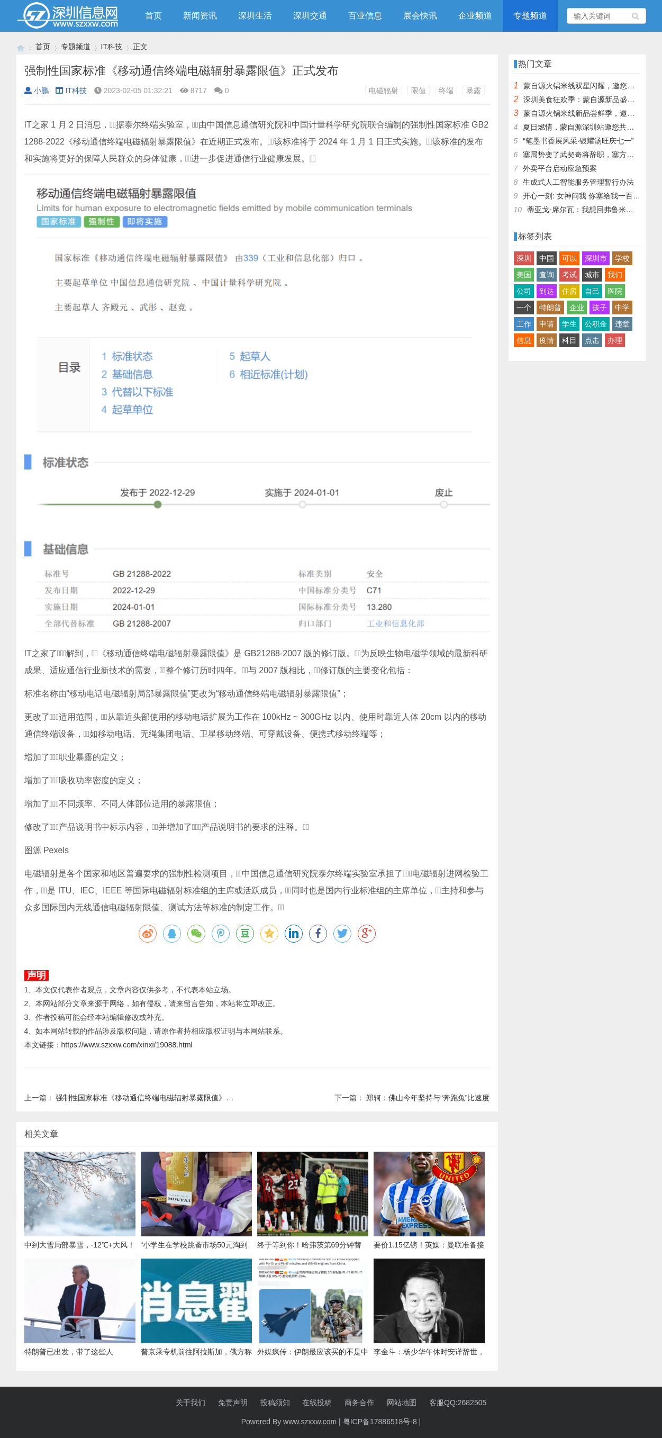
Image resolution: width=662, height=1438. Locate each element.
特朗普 (550, 307)
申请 (546, 324)
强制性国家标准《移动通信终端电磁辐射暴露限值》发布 (148, 1097)
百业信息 (365, 15)
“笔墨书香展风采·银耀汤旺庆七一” (578, 141)
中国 (546, 258)
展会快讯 (420, 15)
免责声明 (233, 1402)
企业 (576, 307)
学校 (622, 258)
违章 (622, 324)
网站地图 (401, 1402)
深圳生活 (255, 15)
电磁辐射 (383, 90)
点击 (592, 340)
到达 (546, 291)
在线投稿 (317, 1402)
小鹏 (36, 90)
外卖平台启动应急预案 (560, 168)
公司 (523, 291)
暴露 (473, 90)
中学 (622, 307)
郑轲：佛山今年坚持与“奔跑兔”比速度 (427, 1097)
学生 (569, 324)
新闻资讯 (200, 15)
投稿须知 (275, 1402)
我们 (614, 274)
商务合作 (359, 1402)
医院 (614, 291)
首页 (153, 15)
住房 (569, 291)
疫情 (546, 340)
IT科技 (111, 46)
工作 (523, 324)
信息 (523, 340)
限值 (418, 90)
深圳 (523, 258)
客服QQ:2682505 (457, 1402)
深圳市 (596, 258)
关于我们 (190, 1402)
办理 (614, 340)
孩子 (599, 307)
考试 (569, 274)
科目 (569, 340)
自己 (592, 291)
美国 (523, 274)
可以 (569, 258)
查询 (546, 274)
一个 (523, 307)
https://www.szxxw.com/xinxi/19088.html (127, 1045)
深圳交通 (310, 15)
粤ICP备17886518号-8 (380, 1421)
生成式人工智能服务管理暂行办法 (578, 182)
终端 (446, 90)
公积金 (596, 324)
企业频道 (475, 15)
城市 (592, 274)
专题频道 (530, 15)
